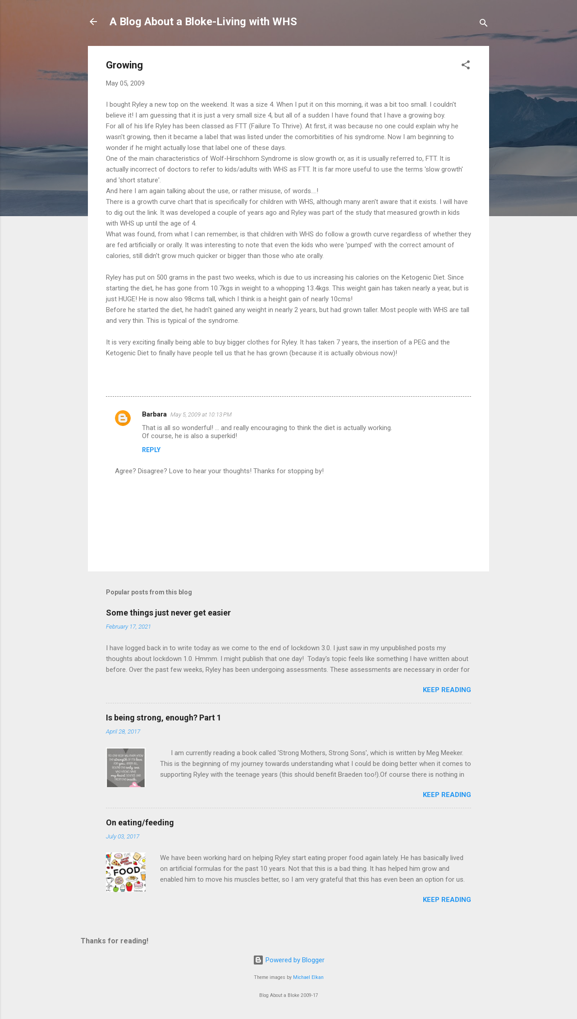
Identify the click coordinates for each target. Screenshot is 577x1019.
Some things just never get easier (168, 612)
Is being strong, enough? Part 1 (163, 717)
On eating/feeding (140, 822)
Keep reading (447, 690)
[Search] (483, 24)
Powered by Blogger (289, 960)
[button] (465, 66)
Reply (151, 449)
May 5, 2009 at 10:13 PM (201, 414)
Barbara (154, 414)
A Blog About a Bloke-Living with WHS (203, 21)
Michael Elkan (308, 977)
